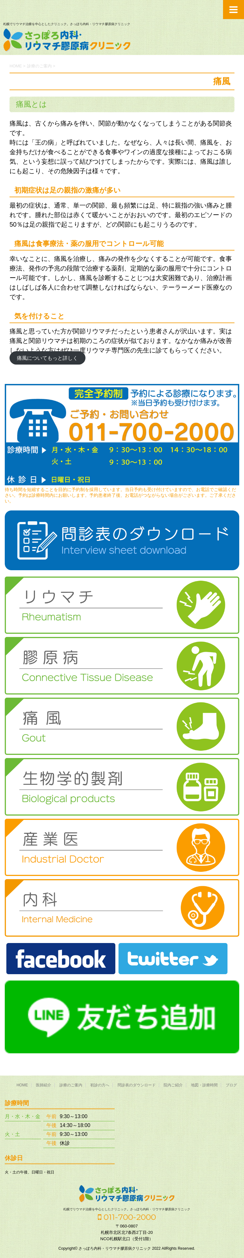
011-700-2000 (127, 1217)
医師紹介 (43, 1085)
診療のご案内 (70, 1085)
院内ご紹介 (173, 1085)
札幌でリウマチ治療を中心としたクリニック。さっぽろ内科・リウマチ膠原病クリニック (126, 1209)
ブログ (231, 1085)
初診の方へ (99, 1085)
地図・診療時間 (204, 1085)
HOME (22, 1085)
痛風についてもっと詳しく (47, 358)
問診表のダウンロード (137, 1085)
